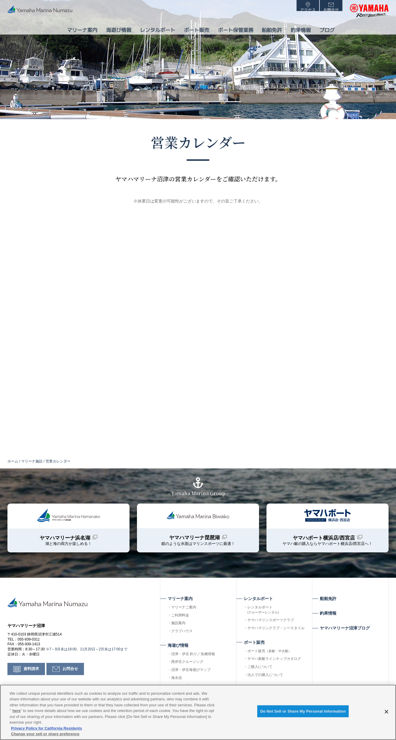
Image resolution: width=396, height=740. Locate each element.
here (17, 710)
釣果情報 (301, 28)
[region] (198, 712)
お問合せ (72, 682)
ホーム (12, 461)
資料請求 (32, 682)
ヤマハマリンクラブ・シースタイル (276, 635)
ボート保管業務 (232, 28)
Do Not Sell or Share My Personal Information (303, 713)
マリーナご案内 (183, 614)
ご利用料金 (180, 622)
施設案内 (178, 630)
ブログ (330, 28)
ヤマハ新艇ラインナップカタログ (274, 665)
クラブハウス (182, 638)
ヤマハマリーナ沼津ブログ (345, 634)
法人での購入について (265, 682)
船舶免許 (270, 28)
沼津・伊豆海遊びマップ (191, 676)
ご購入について (259, 674)
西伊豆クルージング (187, 668)
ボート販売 (269, 658)
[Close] (386, 711)
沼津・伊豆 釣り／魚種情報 (193, 661)
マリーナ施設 (32, 461)
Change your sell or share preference (45, 734)
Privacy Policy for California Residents (46, 728)
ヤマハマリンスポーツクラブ (270, 627)
